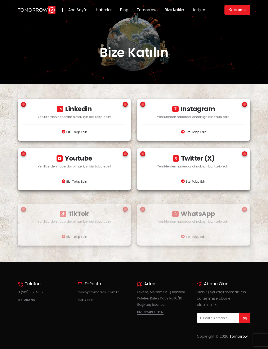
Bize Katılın (174, 9)
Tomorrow (146, 9)
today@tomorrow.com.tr (98, 292)
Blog (124, 9)
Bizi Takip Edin (76, 132)
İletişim (198, 9)
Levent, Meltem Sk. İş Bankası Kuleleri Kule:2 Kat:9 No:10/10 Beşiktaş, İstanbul (161, 298)
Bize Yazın (85, 300)
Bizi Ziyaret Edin (150, 312)
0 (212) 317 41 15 (30, 292)
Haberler (104, 9)
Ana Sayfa (78, 9)
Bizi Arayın (26, 300)
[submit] (244, 318)
